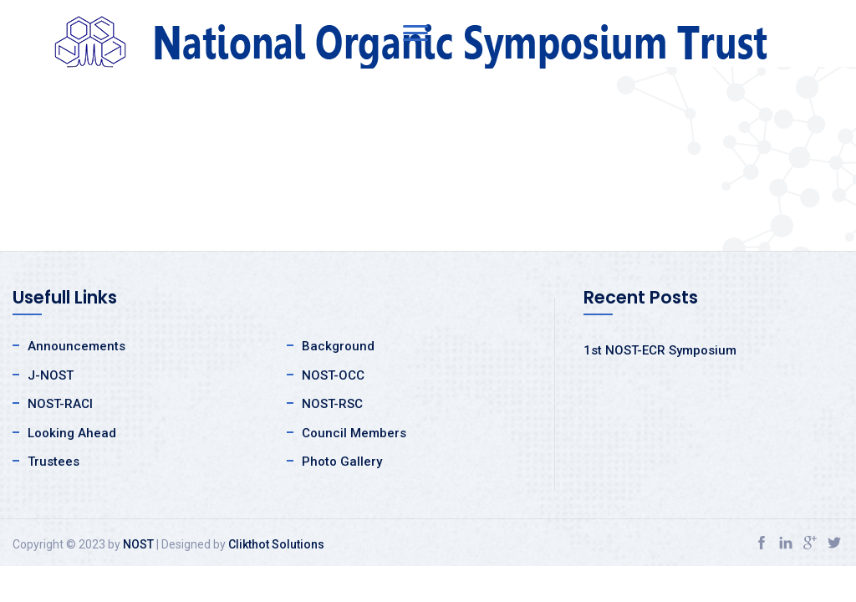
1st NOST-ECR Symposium (659, 350)
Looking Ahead (72, 433)
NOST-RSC (332, 403)
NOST (138, 544)
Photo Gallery (342, 461)
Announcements (76, 346)
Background (338, 346)
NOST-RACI (60, 403)
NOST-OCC (333, 375)
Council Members (354, 433)
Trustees (53, 461)
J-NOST (51, 375)
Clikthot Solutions (276, 544)
